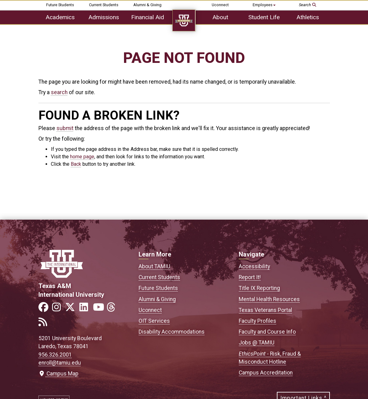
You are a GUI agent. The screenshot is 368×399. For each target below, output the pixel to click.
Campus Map (58, 373)
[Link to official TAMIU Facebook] (44, 309)
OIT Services (154, 321)
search (59, 92)
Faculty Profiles (257, 321)
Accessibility (254, 266)
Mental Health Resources (269, 299)
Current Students (103, 4)
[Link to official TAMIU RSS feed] (44, 324)
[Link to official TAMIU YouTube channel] (99, 309)
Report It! (250, 277)
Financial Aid (147, 17)
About (220, 17)
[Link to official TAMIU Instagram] (58, 309)
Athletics (307, 17)
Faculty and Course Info (267, 332)
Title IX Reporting (259, 288)
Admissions (103, 17)
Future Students (60, 4)
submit (64, 128)
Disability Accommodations (172, 332)
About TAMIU (154, 266)
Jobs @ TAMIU (256, 343)
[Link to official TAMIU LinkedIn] (85, 309)
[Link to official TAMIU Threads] (113, 309)
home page (82, 157)
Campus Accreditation (266, 373)
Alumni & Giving (147, 4)
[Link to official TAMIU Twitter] (72, 309)
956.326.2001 (55, 355)
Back (76, 164)
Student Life (264, 17)
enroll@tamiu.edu (59, 363)
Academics (60, 17)
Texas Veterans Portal (265, 310)
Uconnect (220, 4)
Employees (264, 4)
